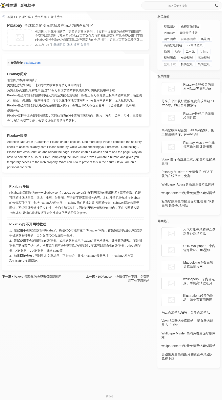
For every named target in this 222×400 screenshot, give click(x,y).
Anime (204, 51)
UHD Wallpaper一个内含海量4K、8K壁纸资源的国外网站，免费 (199, 250)
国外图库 (170, 39)
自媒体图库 (188, 39)
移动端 (109, 396)
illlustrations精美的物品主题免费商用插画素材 (199, 300)
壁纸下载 (170, 64)
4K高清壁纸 (195, 45)
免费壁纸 (187, 57)
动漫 (178, 51)
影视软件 (27, 5)
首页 (10, 17)
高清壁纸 (56, 17)
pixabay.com (32, 62)
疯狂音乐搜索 (188, 32)
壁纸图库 (41, 17)
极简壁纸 (187, 64)
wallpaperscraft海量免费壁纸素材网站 (188, 193)
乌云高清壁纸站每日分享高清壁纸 (185, 312)
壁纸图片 (170, 26)
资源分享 (25, 17)
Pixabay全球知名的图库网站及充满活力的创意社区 (199, 88)
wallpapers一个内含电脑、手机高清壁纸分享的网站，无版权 (199, 283)
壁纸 (69, 44)
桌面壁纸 (204, 64)
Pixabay (169, 32)
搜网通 (11, 5)
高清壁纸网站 (173, 45)
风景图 (205, 39)
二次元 (190, 51)
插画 (76, 44)
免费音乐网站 (190, 26)
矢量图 (85, 44)
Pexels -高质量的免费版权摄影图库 (37, 276)
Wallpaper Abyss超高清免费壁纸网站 (188, 184)
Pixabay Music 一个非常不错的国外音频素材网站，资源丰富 (199, 147)
